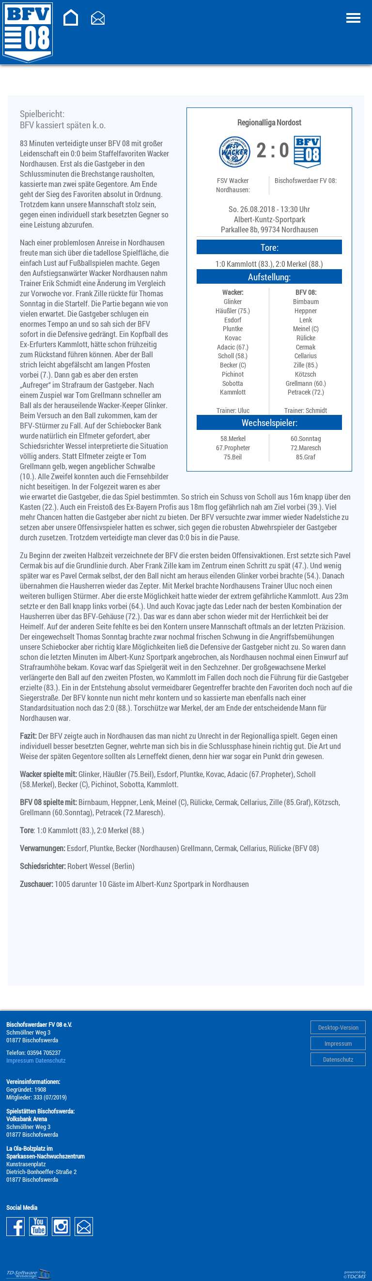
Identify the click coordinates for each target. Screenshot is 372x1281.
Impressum (338, 1043)
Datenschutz (338, 1059)
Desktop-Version (338, 1027)
